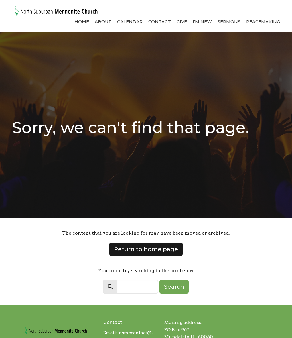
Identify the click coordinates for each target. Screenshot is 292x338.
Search (174, 286)
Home (81, 21)
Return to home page (146, 249)
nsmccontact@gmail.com (138, 332)
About (103, 21)
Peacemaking (263, 21)
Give (182, 21)
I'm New (202, 21)
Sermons (229, 21)
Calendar (130, 21)
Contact (159, 21)
